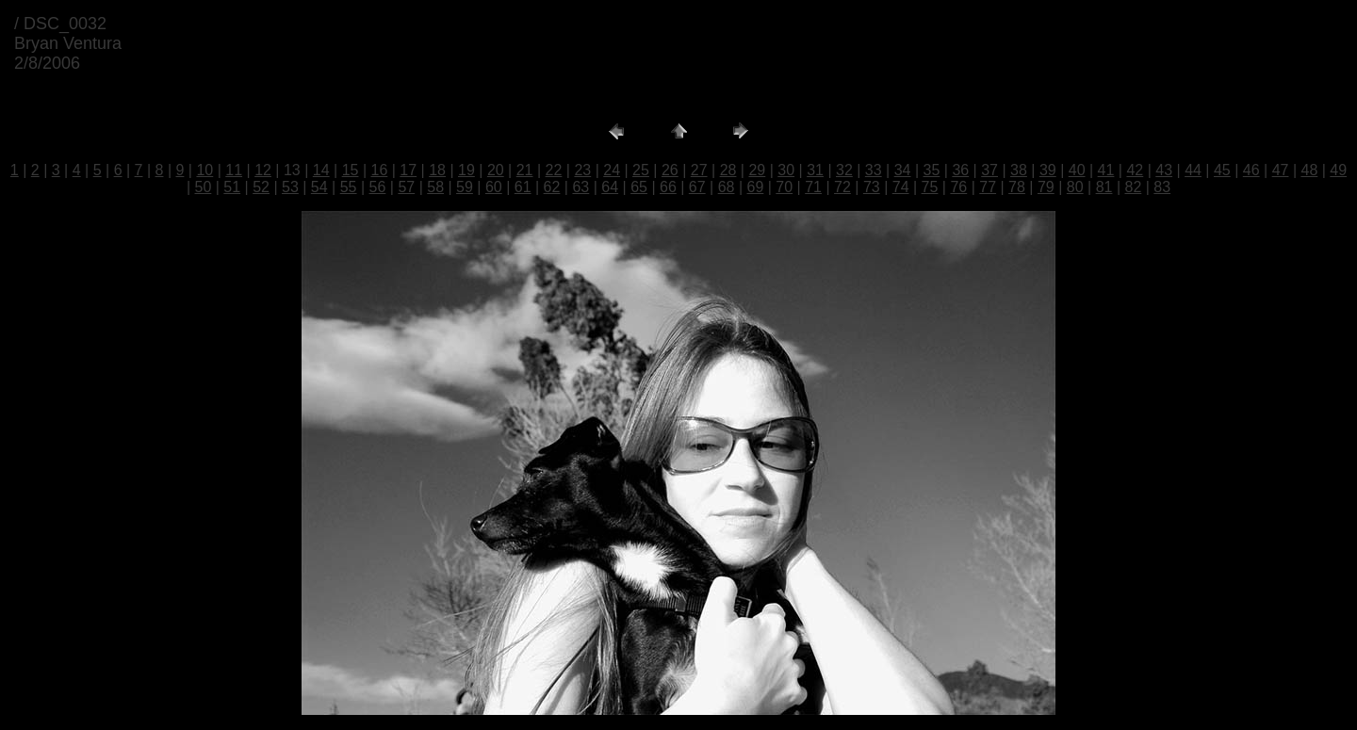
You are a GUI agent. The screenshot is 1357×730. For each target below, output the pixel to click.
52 (261, 187)
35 (932, 170)
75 (930, 187)
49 (1338, 170)
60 (493, 187)
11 (233, 170)
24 (611, 170)
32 (844, 170)
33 (873, 170)
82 (1132, 187)
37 (989, 170)
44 (1193, 170)
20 (495, 170)
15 (350, 170)
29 (756, 170)
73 (871, 187)
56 (377, 187)
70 (784, 187)
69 (755, 187)
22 (554, 170)
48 (1309, 170)
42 (1134, 170)
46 (1251, 170)
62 (552, 187)
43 (1163, 170)
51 (231, 187)
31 (815, 170)
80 (1075, 187)
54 (319, 187)
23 (582, 170)
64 (609, 187)
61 (523, 187)
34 (902, 170)
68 (726, 187)
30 (785, 170)
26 (670, 170)
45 (1222, 170)
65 (638, 187)
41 (1106, 170)
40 (1077, 170)
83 (1161, 187)
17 (408, 170)
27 (699, 170)
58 (435, 187)
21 (524, 170)
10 (204, 170)
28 (728, 170)
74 (900, 187)
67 (697, 187)
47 (1280, 170)
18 (437, 170)
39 (1047, 170)
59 (464, 187)
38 (1018, 170)
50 (202, 187)
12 (262, 170)
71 (813, 187)
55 (348, 187)
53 (290, 187)
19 (466, 170)
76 (958, 187)
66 (668, 187)
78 (1016, 187)
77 (987, 187)
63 (580, 187)
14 (321, 170)
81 (1104, 187)
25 (640, 170)
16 (379, 170)
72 (842, 187)
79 (1046, 187)
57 (406, 187)
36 (960, 170)
